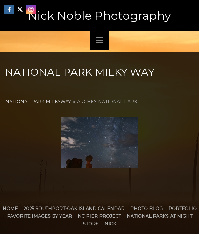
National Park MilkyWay (38, 101)
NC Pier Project (99, 216)
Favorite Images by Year (39, 216)
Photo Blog (146, 208)
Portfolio (182, 208)
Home (10, 208)
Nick (110, 224)
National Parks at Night (159, 216)
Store (91, 224)
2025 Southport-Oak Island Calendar (74, 208)
